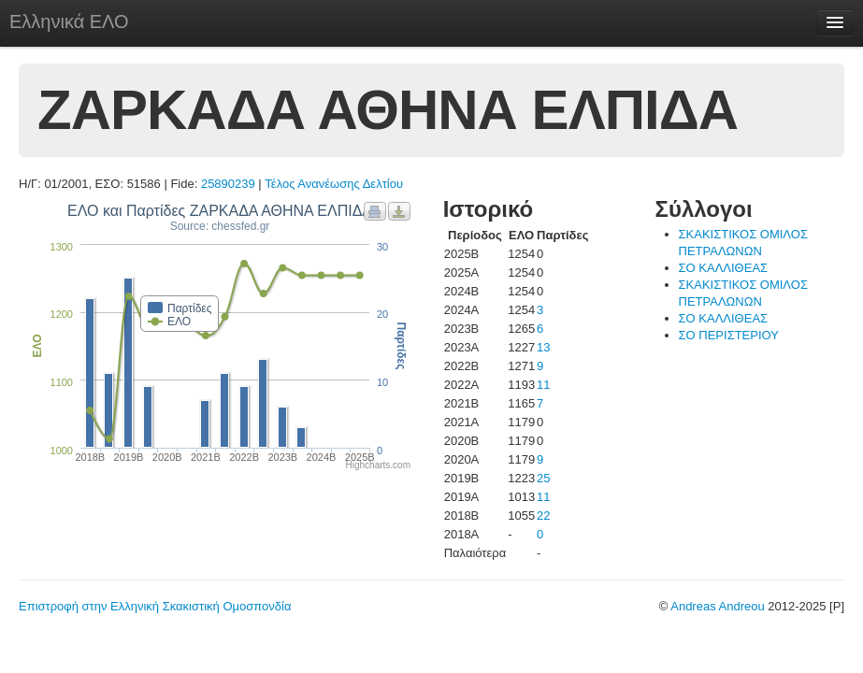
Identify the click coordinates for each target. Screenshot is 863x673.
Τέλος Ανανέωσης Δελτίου (334, 184)
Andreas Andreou (717, 606)
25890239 (228, 184)
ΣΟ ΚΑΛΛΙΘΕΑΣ (724, 268)
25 (543, 478)
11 (543, 385)
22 (543, 515)
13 (543, 347)
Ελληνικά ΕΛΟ (69, 21)
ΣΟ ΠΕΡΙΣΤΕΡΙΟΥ (729, 335)
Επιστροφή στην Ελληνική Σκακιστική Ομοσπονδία (155, 606)
